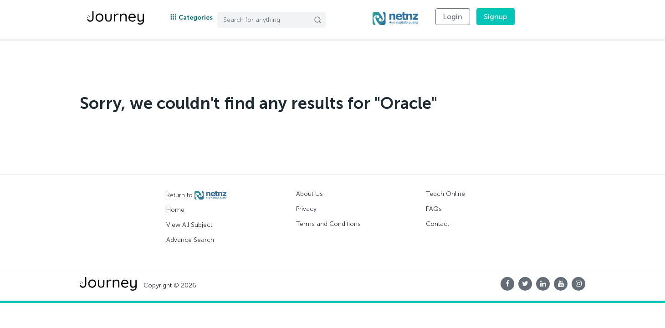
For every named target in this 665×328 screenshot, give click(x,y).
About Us (309, 194)
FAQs (434, 209)
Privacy (306, 209)
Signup (495, 16)
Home (175, 210)
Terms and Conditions (328, 224)
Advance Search (190, 240)
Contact (437, 224)
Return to (196, 195)
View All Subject (189, 225)
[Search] (271, 20)
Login (453, 16)
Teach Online (445, 194)
